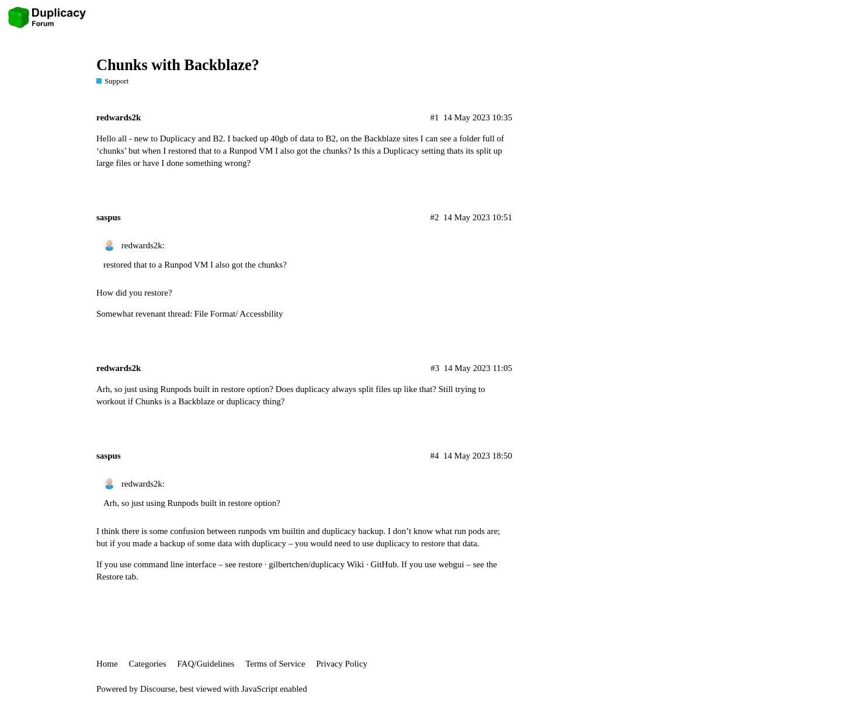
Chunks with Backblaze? (177, 65)
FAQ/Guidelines (205, 663)
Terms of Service (275, 663)
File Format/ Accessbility (238, 313)
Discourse (157, 688)
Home (107, 663)
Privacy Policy (341, 663)
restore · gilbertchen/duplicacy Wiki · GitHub (317, 564)
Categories (147, 663)
